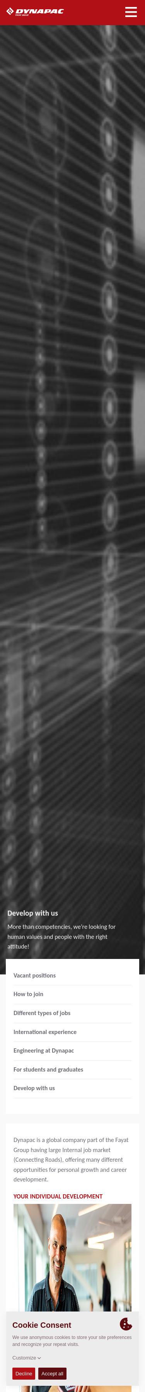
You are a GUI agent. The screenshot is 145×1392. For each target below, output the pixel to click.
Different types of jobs (42, 1013)
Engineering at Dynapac (44, 1050)
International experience (45, 1032)
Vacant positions (35, 975)
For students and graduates (48, 1069)
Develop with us (34, 1088)
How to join (28, 994)
